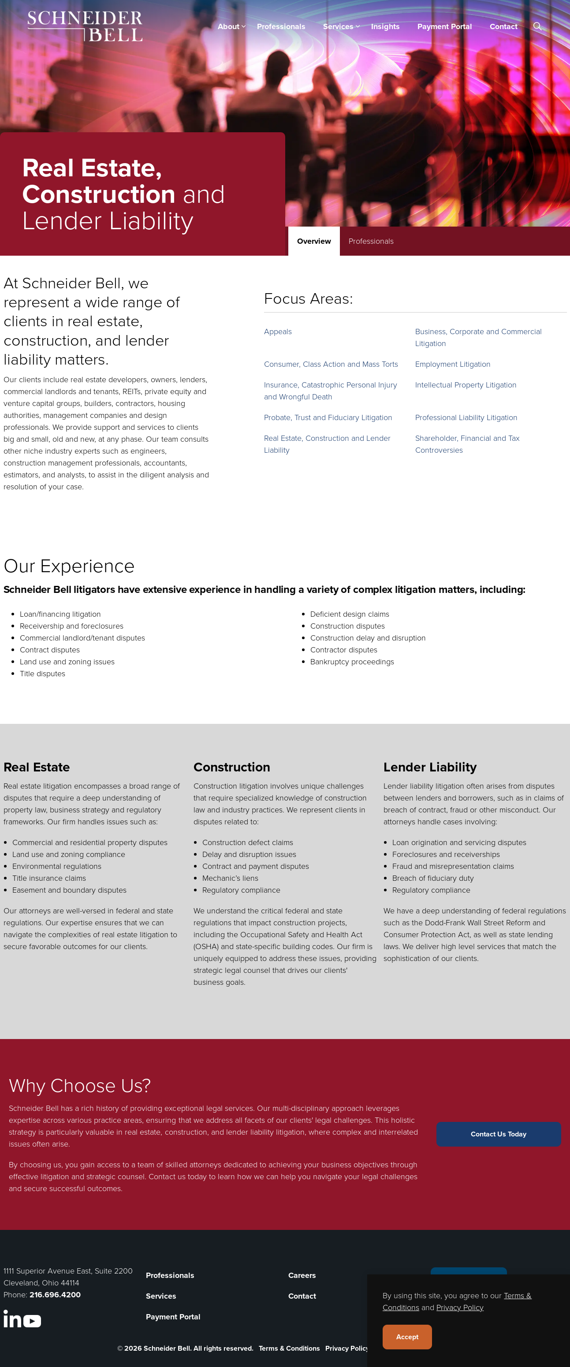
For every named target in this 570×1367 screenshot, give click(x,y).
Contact (504, 26)
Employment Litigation (453, 364)
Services (338, 26)
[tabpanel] (285, 387)
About (228, 26)
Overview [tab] (314, 241)
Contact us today (177, 1176)
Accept (407, 1337)
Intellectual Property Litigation (466, 385)
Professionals (281, 26)
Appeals (278, 331)
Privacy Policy (347, 1348)
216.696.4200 (55, 1294)
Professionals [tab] (371, 241)
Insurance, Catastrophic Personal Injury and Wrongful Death (330, 390)
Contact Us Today (499, 1134)
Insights (385, 26)
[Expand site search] (538, 26)
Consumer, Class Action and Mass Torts (331, 364)
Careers (302, 1275)
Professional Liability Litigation (466, 417)
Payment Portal (444, 26)
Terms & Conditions (289, 1348)
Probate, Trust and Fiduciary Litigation (328, 417)
